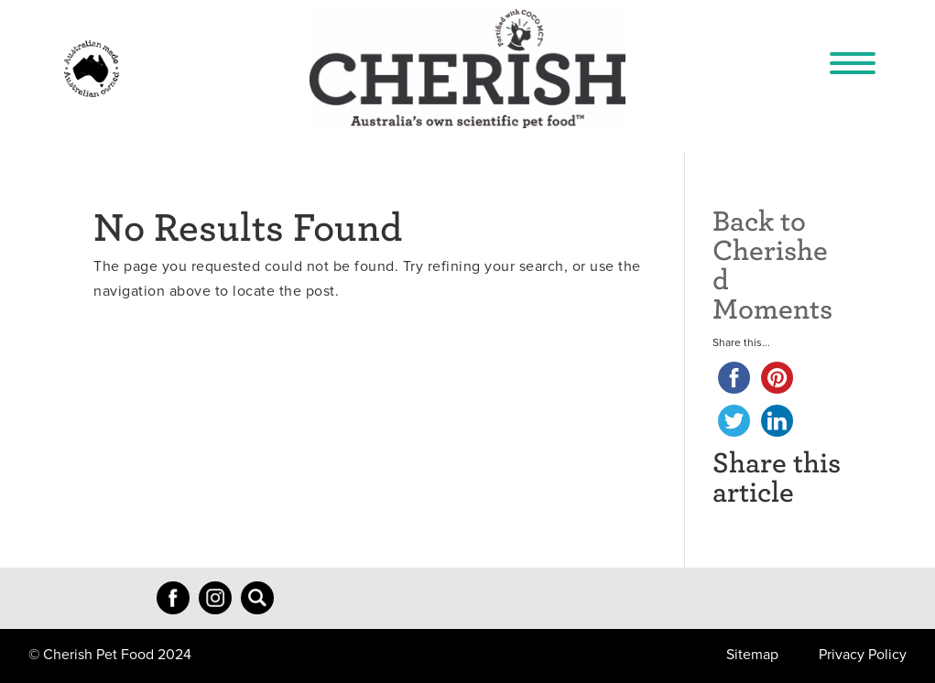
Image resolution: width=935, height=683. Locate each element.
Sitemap (752, 654)
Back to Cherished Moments (772, 263)
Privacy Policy (863, 654)
